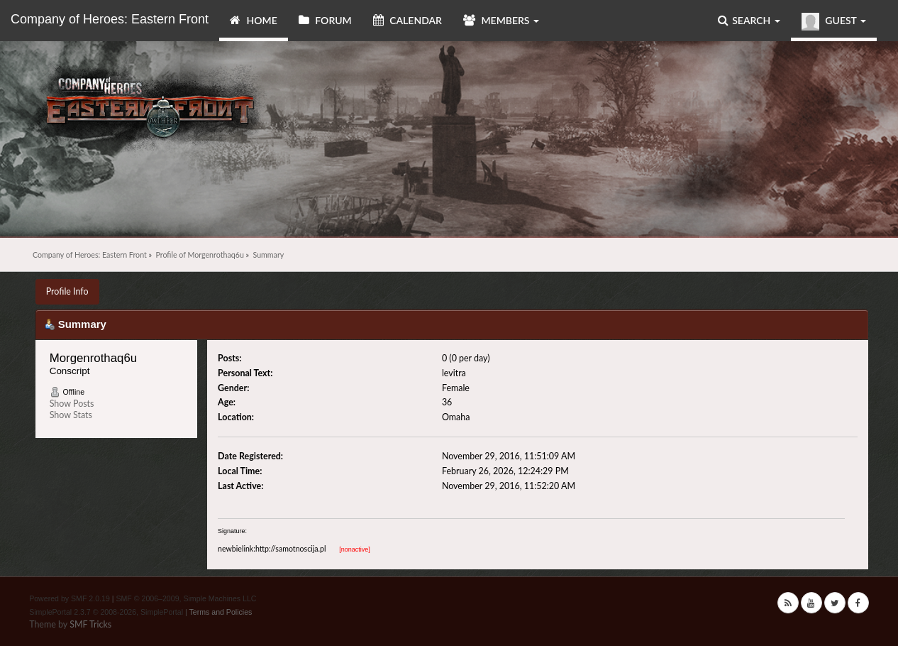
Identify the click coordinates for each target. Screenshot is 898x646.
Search (749, 20)
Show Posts (72, 403)
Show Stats (71, 415)
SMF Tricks (90, 624)
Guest (834, 22)
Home (253, 20)
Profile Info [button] (67, 291)
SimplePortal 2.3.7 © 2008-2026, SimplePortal (106, 612)
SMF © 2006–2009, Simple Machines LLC (186, 598)
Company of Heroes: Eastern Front (110, 19)
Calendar (407, 20)
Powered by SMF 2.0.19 (69, 598)
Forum (325, 20)
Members (501, 20)
